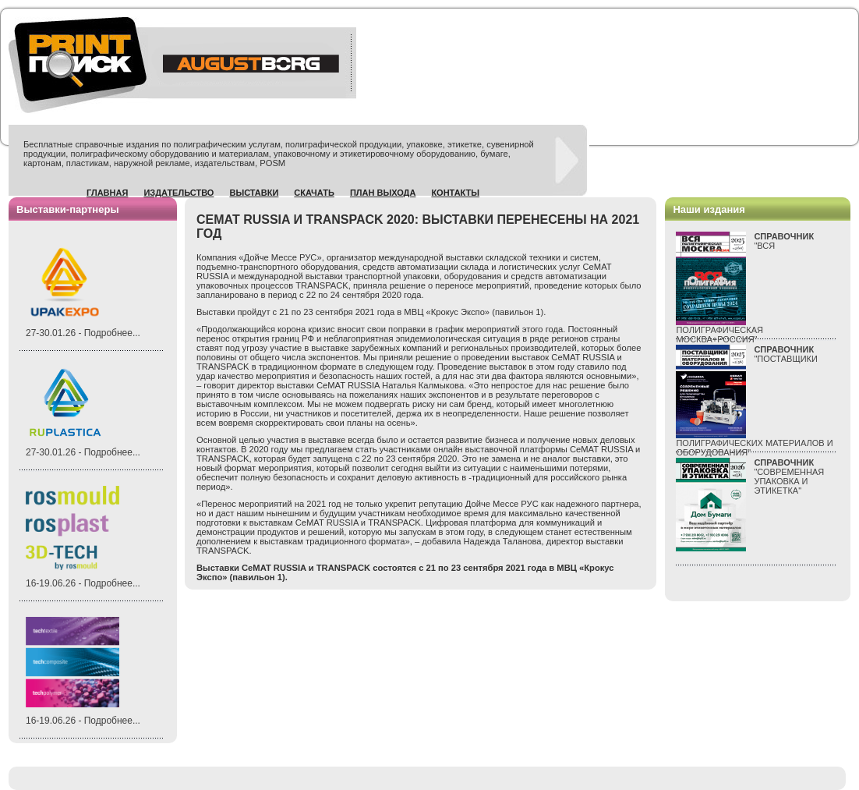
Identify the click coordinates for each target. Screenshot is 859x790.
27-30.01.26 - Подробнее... (83, 333)
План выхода (383, 192)
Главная (107, 192)
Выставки (253, 192)
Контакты (455, 192)
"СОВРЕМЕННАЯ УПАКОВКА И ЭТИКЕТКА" (789, 476)
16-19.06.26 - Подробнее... (83, 583)
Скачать (314, 192)
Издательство (178, 192)
